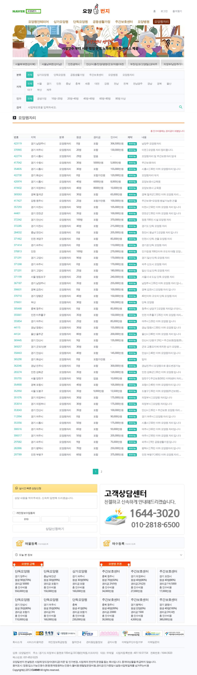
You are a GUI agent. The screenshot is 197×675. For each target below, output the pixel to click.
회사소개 (17, 642)
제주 (49, 89)
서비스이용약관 (35, 642)
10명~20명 (56, 98)
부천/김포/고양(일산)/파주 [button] (143, 64)
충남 (68, 83)
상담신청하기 (55, 529)
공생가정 (41, 98)
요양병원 (143, 21)
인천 (58, 83)
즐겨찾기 (177, 11)
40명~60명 (88, 98)
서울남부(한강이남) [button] (52, 64)
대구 (29, 89)
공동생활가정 (101, 21)
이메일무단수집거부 (132, 642)
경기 (49, 83)
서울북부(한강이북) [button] (25, 64)
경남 (149, 83)
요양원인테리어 (38, 21)
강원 (106, 83)
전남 (116, 83)
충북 (77, 83)
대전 (97, 83)
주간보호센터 (124, 21)
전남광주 (138, 83)
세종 (87, 83)
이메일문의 (153, 642)
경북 (159, 83)
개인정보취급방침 (57, 642)
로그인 (164, 11)
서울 (39, 83)
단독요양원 (80, 21)
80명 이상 (120, 98)
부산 (39, 89)
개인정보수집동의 (25, 513)
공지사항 (112, 642)
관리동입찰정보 (94, 642)
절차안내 (76, 642)
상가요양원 (61, 21)
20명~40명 (72, 98)
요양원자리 (161, 21)
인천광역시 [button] (74, 64)
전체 (29, 74)
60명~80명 (105, 98)
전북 (125, 83)
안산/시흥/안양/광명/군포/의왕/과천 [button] (105, 64)
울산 (169, 83)
